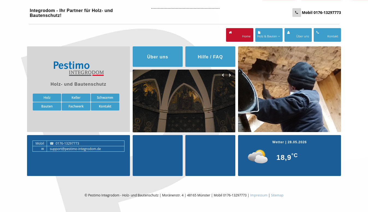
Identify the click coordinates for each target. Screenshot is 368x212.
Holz (46, 97)
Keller (76, 97)
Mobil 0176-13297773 (321, 12)
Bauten (47, 106)
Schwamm (105, 97)
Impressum (258, 195)
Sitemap (277, 195)
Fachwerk (76, 106)
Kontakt (105, 106)
